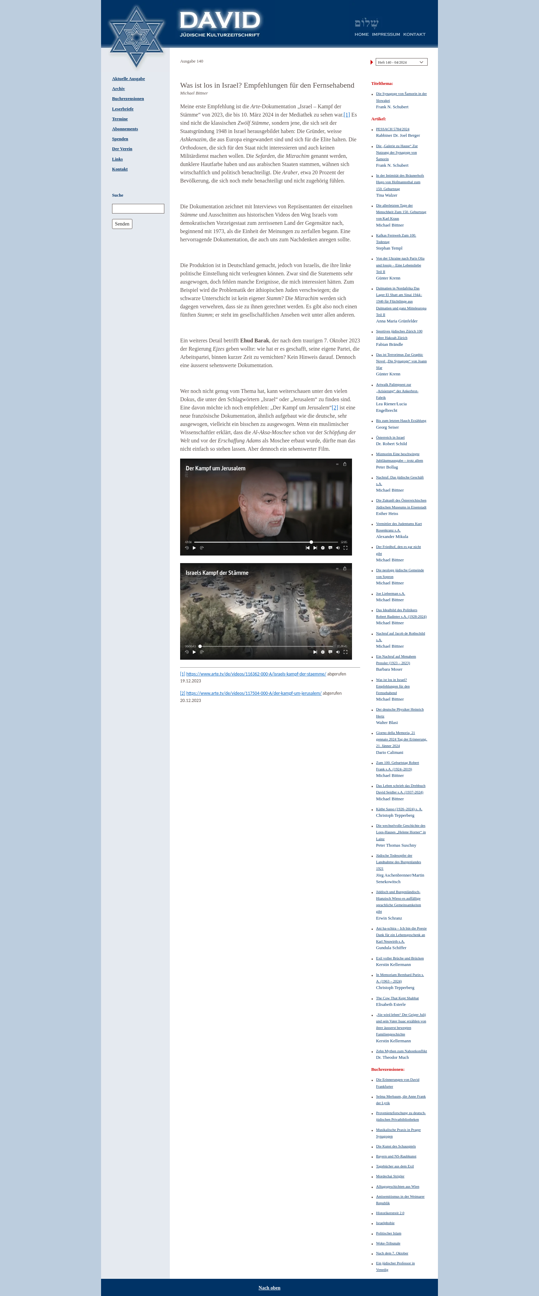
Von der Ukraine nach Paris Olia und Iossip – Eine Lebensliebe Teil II (400, 264)
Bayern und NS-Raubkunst (396, 1156)
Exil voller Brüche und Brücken (400, 958)
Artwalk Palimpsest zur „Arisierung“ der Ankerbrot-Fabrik (397, 390)
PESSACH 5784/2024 (392, 129)
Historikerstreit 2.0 (390, 1213)
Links (117, 159)
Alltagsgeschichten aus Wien (397, 1186)
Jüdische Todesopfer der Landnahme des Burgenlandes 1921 (398, 861)
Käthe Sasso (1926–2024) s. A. (399, 809)
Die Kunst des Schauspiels (396, 1146)
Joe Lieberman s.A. (390, 593)
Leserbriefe (123, 109)
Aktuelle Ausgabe (128, 78)
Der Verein (122, 148)
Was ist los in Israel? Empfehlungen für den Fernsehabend (393, 686)
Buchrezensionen (128, 98)
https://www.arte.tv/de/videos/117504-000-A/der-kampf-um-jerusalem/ (254, 693)
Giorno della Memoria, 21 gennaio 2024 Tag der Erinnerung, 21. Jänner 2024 (401, 739)
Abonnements (125, 129)
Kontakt (120, 169)
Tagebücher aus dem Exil (395, 1166)
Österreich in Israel (390, 437)
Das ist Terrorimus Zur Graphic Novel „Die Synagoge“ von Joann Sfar (401, 361)
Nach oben (269, 1287)
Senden (122, 224)
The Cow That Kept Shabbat (397, 998)
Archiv (118, 88)
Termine (120, 119)
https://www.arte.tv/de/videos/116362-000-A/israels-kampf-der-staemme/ (256, 674)
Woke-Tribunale (388, 1243)
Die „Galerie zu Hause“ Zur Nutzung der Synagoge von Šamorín (397, 152)
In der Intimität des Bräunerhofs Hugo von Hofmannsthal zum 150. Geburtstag (400, 181)
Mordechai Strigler (390, 1176)
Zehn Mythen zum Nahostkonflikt (401, 1051)
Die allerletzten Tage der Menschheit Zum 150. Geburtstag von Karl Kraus (401, 211)
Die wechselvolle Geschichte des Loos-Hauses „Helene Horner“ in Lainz (401, 832)
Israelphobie (385, 1223)
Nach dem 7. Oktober (392, 1253)
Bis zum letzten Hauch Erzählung (401, 420)
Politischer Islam (388, 1233)
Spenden (120, 138)
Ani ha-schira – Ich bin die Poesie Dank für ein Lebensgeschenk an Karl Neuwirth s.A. (401, 934)
